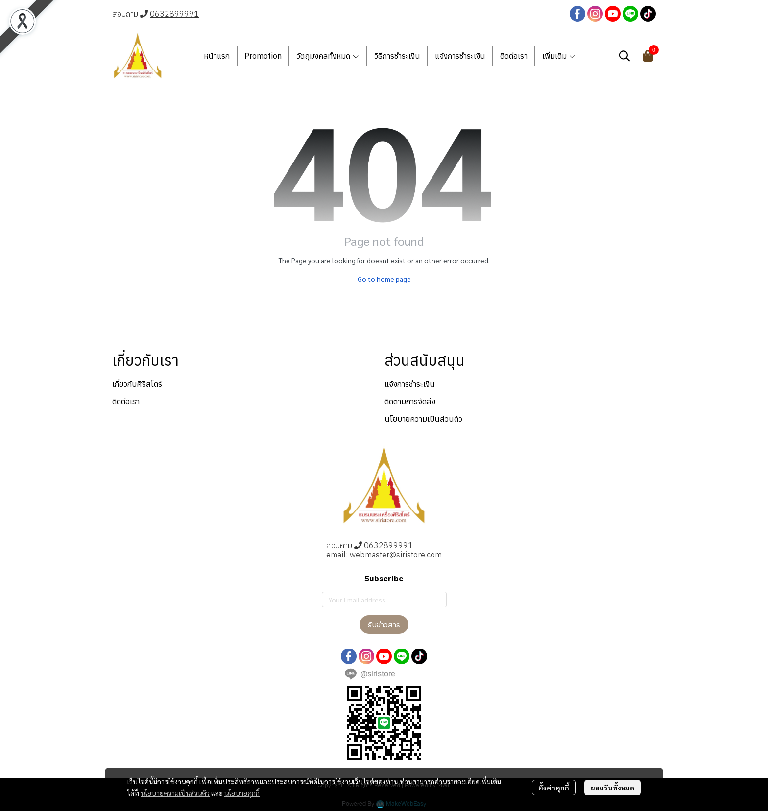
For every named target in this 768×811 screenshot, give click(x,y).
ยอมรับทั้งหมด (612, 787)
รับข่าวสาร (384, 624)
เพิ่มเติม (559, 56)
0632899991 (174, 14)
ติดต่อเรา (126, 401)
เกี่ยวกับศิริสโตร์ (137, 384)
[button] (624, 55)
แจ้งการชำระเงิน (409, 384)
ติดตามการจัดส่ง (409, 401)
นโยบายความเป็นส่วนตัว (175, 792)
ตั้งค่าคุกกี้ (553, 787)
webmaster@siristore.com (396, 554)
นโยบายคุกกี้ (242, 792)
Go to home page (384, 279)
